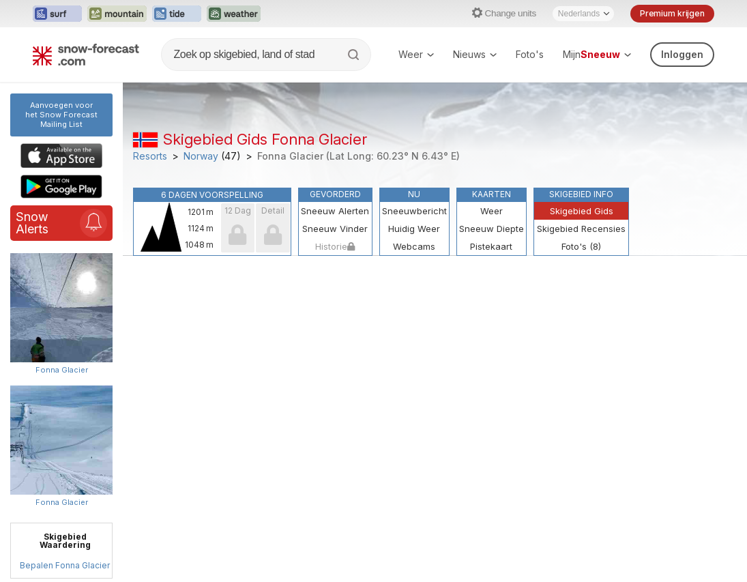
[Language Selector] (583, 13)
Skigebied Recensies (581, 228)
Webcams (414, 246)
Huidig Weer (414, 228)
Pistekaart (491, 246)
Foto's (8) (581, 246)
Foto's (530, 54)
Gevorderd (335, 194)
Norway (201, 156)
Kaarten (491, 194)
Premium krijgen (672, 13)
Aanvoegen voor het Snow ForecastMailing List (61, 114)
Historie (335, 246)
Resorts (150, 156)
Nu (414, 194)
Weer (416, 54)
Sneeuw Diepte (491, 228)
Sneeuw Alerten (335, 210)
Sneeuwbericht (414, 210)
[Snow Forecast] (86, 55)
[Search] (354, 54)
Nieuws (475, 54)
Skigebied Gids (581, 210)
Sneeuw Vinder (335, 228)
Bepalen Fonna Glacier (65, 565)
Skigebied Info (581, 194)
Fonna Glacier (61, 370)
